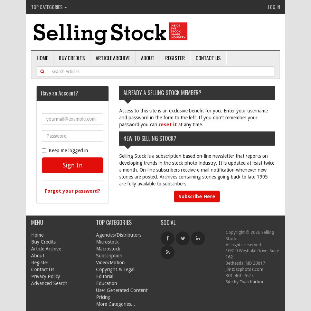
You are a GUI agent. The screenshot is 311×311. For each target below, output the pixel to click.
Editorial (104, 276)
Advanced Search (49, 283)
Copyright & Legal (115, 269)
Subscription (109, 255)
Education (106, 283)
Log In (274, 6)
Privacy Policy (45, 276)
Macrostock (108, 248)
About (147, 58)
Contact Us (208, 58)
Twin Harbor (251, 281)
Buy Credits (72, 58)
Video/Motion (110, 262)
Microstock (107, 242)
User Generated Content (122, 290)
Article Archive (113, 58)
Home (42, 58)
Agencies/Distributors (118, 235)
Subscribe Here (197, 196)
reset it (168, 124)
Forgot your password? (72, 191)
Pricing (103, 297)
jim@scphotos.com (244, 269)
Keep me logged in (65, 150)
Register (175, 58)
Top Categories (49, 6)
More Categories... (115, 304)
